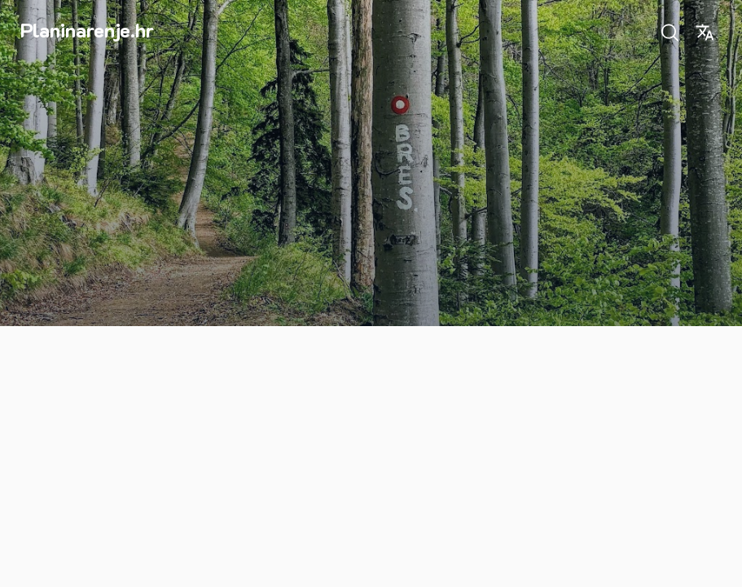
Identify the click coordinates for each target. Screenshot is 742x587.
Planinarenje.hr (87, 29)
